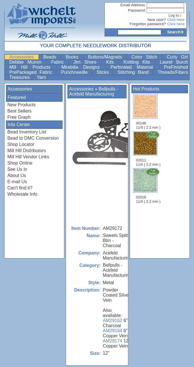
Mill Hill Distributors (26, 150)
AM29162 (112, 320)
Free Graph (19, 117)
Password (136, 10)
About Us (16, 175)
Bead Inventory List (26, 131)
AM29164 (112, 330)
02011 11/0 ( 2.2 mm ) (148, 149)
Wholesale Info (22, 194)
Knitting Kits (138, 62)
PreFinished (176, 67)
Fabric (59, 62)
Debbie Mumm (27, 62)
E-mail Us (17, 181)
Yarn (41, 77)
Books (74, 57)
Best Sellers (19, 111)
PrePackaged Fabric (32, 72)
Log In (176, 16)
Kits (112, 62)
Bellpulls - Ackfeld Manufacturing (93, 91)
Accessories (23, 57)
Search (176, 32)
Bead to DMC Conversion (33, 138)
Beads (51, 57)
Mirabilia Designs (83, 67)
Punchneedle (76, 72)
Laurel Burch (174, 62)
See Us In (17, 169)
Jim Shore (87, 62)
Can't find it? (19, 187)
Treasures (20, 77)
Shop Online (19, 163)
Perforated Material (134, 67)
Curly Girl (177, 57)
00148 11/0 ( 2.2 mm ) (148, 111)
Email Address (132, 5)
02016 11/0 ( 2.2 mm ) (148, 186)
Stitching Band (135, 72)
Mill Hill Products (32, 67)
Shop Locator (20, 144)
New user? (157, 20)
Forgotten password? (148, 24)
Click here (175, 20)
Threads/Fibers (172, 72)
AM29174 (112, 340)
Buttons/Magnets (106, 57)
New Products (21, 104)
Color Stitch (146, 57)
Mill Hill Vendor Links (28, 156)
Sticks (104, 72)
